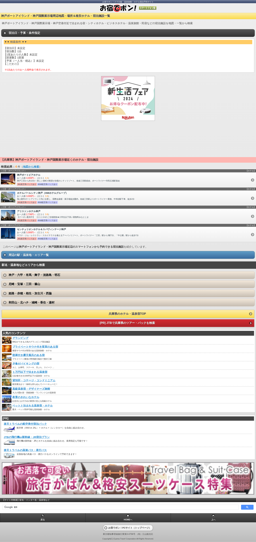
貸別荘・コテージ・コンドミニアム (33, 380)
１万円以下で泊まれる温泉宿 (29, 372)
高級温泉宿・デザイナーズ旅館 (31, 388)
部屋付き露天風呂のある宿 (28, 355)
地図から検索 (31, 166)
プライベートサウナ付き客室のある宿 (35, 346)
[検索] (120, 507)
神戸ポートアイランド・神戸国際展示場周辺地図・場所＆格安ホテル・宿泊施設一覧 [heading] (55, 15)
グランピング (20, 338)
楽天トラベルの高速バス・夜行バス (25, 450)
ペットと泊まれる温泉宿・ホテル (32, 405)
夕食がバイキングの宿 (25, 363)
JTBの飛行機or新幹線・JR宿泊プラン (27, 437)
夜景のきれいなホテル (25, 397)
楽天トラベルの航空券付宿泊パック (25, 423)
